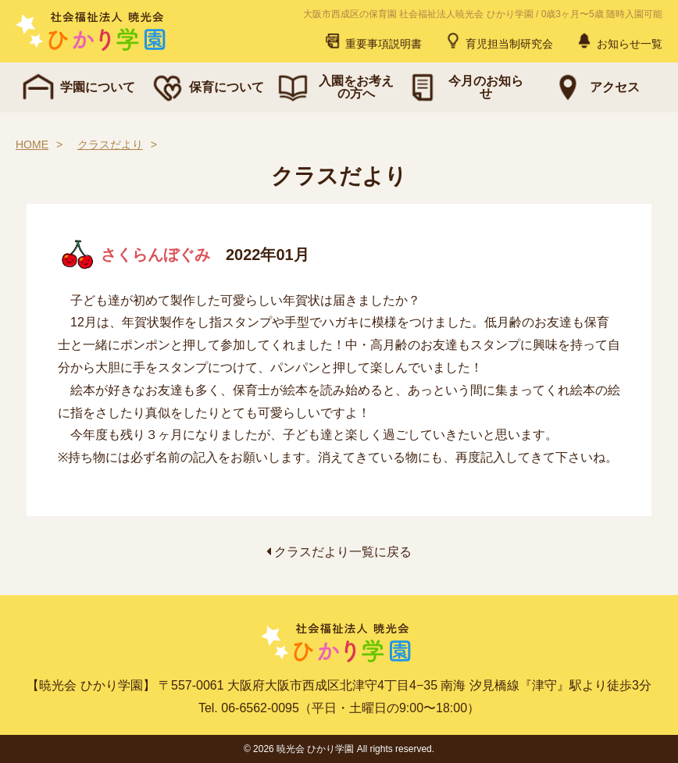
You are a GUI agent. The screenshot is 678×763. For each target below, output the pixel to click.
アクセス (594, 87)
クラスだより (110, 144)
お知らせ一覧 (618, 40)
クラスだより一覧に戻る (339, 551)
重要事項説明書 (372, 40)
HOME (32, 144)
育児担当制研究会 (498, 40)
